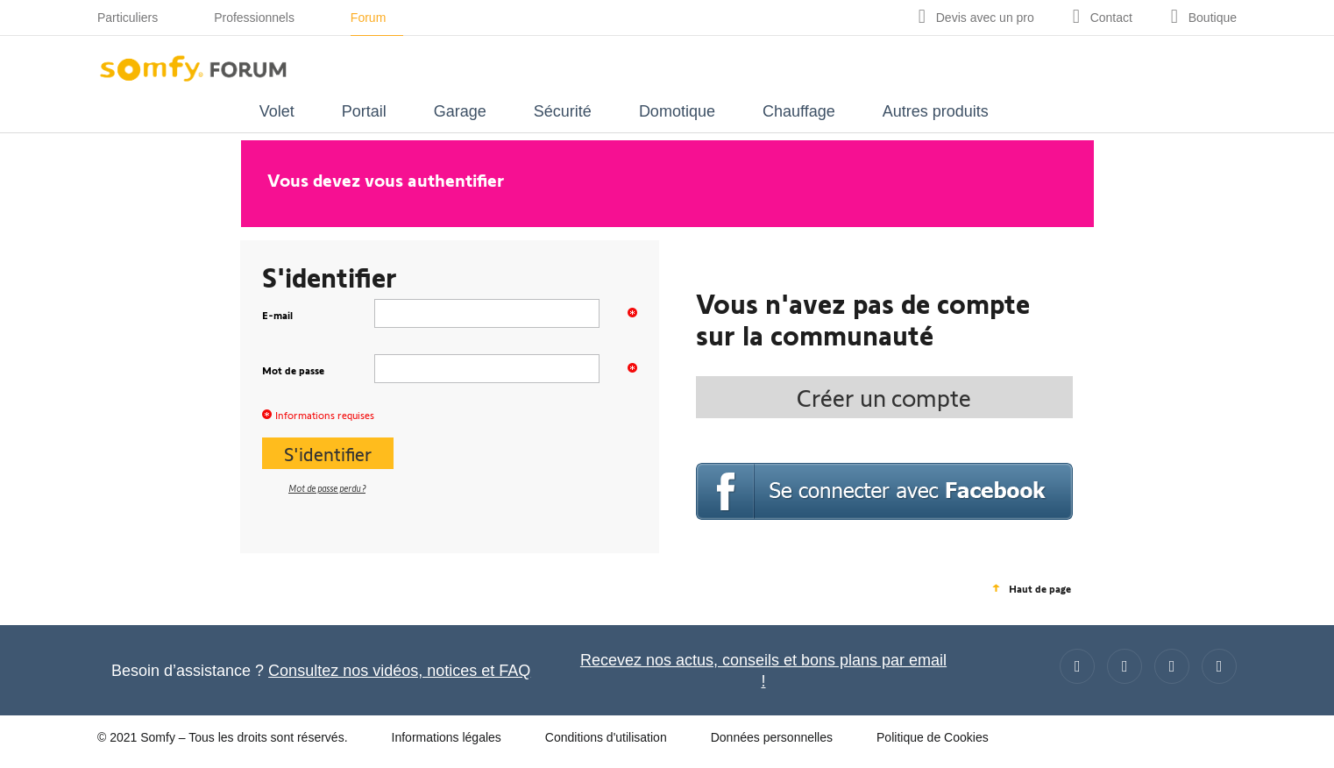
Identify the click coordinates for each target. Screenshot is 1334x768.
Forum (368, 18)
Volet (276, 111)
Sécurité (563, 111)
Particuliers (127, 18)
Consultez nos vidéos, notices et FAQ (399, 670)
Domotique (677, 111)
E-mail (318, 314)
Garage (460, 111)
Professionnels (254, 18)
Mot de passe (318, 369)
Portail (364, 111)
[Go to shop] (1204, 18)
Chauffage (799, 111)
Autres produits (936, 111)
